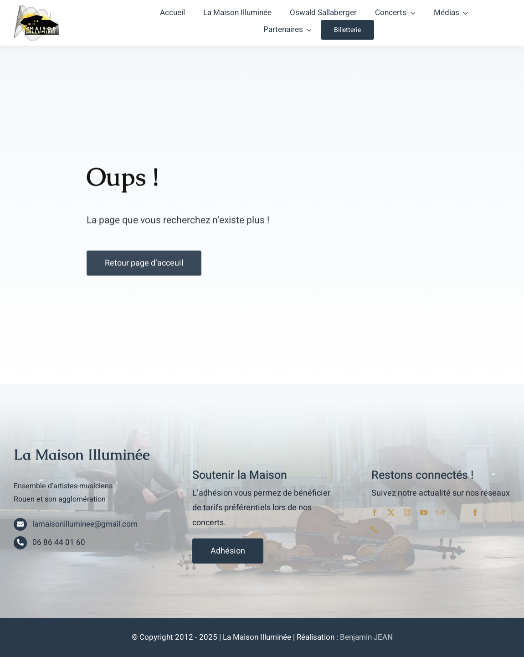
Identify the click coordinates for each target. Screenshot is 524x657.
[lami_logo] (36, 8)
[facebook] (374, 512)
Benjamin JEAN (366, 637)
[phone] (374, 529)
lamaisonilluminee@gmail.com (85, 524)
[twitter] (391, 512)
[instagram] (407, 512)
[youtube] (423, 512)
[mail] (440, 512)
